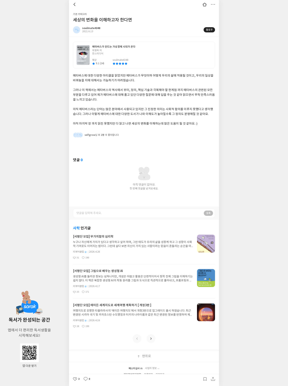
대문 (205, 4)
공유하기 (213, 379)
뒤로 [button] (75, 4)
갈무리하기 (205, 379)
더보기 (213, 4)
